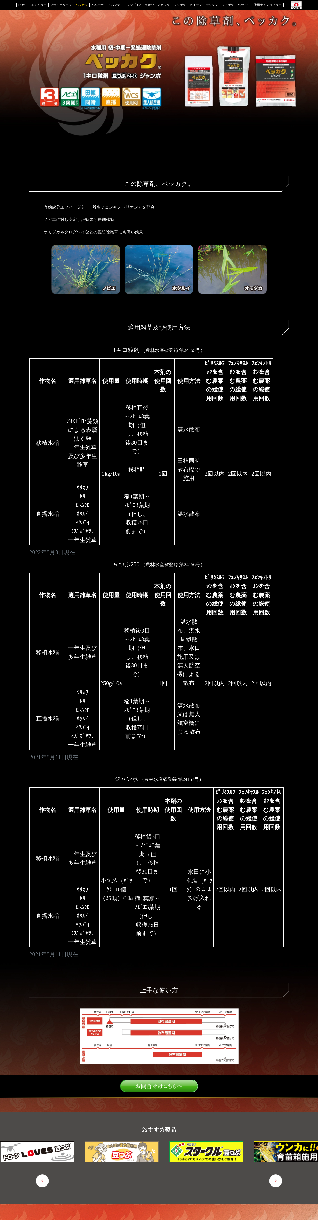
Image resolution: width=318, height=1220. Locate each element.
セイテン (196, 5)
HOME (22, 5)
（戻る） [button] (42, 1180)
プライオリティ (61, 5)
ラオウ (149, 5)
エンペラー (39, 5)
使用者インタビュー (268, 5)
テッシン (212, 5)
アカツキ (163, 5)
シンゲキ (180, 5)
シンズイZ (134, 5)
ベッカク (81, 5)
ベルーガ (98, 5)
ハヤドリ (244, 5)
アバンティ (115, 5)
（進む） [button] (275, 1180)
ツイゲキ (228, 5)
